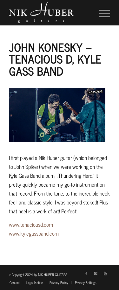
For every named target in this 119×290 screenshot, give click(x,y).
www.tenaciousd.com (31, 224)
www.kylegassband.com (34, 233)
